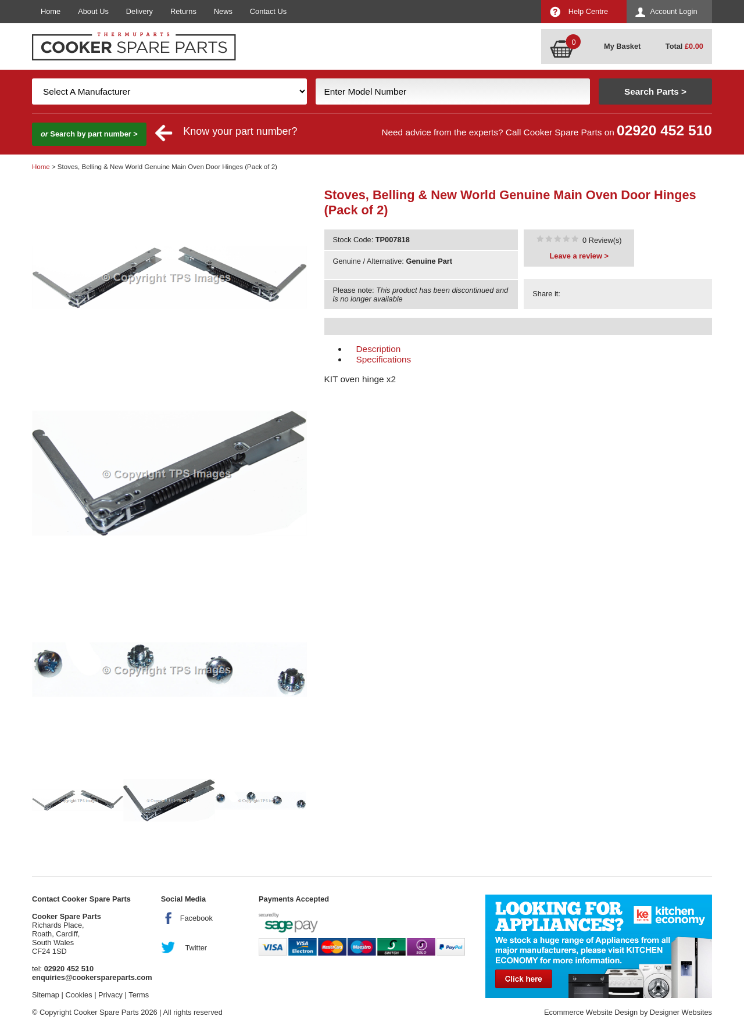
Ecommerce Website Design (591, 1012)
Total (684, 46)
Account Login (673, 11)
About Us (93, 11)
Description (378, 349)
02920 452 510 (664, 130)
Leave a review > (579, 256)
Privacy (110, 994)
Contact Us (268, 11)
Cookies (78, 994)
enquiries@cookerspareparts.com (92, 977)
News (223, 11)
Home (50, 11)
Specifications (384, 359)
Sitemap (45, 994)
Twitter (196, 947)
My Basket (622, 46)
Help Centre (588, 11)
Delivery (139, 11)
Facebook (196, 918)
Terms (138, 994)
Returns (183, 11)
